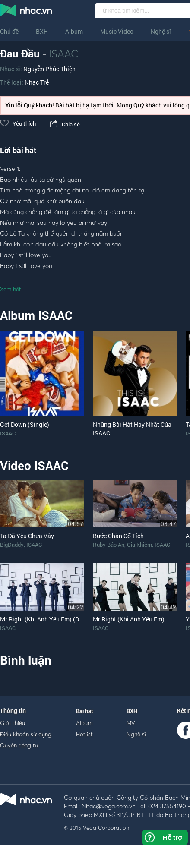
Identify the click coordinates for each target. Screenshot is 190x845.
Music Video (116, 31)
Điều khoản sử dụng (25, 734)
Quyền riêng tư (19, 745)
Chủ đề (9, 31)
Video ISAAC (34, 465)
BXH (42, 31)
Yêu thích (18, 123)
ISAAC (63, 53)
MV (131, 722)
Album (74, 31)
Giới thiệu (12, 722)
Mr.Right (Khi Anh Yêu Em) (129, 619)
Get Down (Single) (24, 424)
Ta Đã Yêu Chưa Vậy (27, 536)
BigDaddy (12, 545)
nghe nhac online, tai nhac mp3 (26, 11)
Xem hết (10, 289)
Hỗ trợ (172, 837)
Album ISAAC (36, 315)
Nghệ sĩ (161, 31)
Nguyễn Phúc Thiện (49, 69)
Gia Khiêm (139, 545)
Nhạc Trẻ (37, 82)
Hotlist (84, 734)
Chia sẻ (64, 124)
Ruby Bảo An (108, 545)
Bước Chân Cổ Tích (118, 536)
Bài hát (84, 711)
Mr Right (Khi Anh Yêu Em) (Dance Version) (58, 619)
